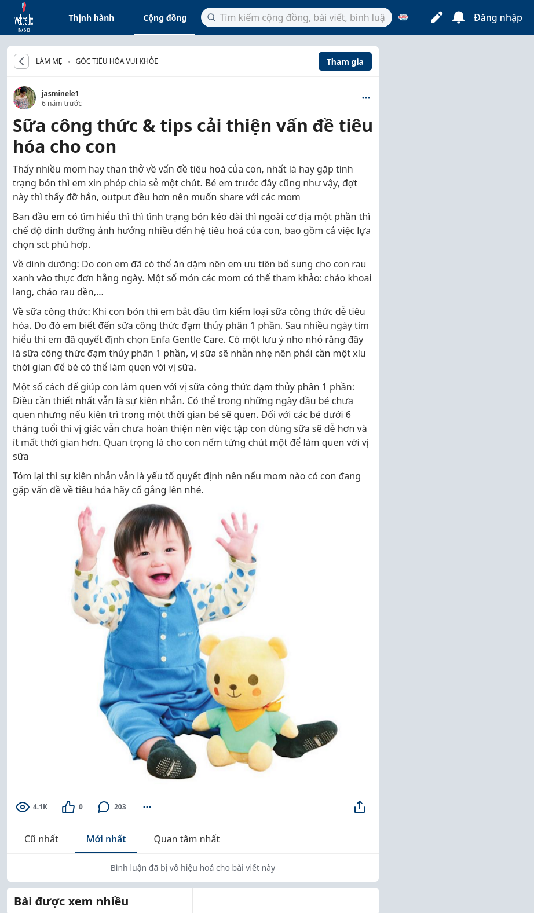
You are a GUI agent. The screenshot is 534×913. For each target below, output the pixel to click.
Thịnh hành (91, 17)
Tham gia (345, 61)
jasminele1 (60, 93)
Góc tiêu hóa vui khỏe (117, 61)
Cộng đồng (164, 17)
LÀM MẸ (49, 61)
